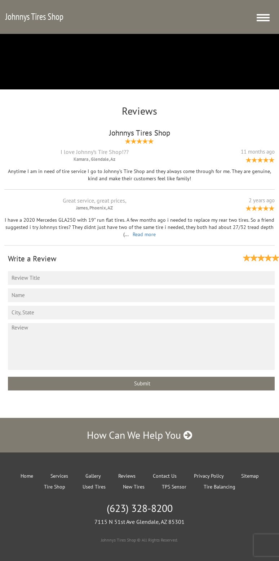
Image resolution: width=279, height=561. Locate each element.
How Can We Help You (139, 435)
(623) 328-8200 (140, 508)
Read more (144, 234)
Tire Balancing (219, 486)
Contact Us (165, 476)
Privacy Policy (209, 476)
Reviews (127, 476)
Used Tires (94, 486)
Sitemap (250, 476)
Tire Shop (54, 486)
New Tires (134, 486)
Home (27, 476)
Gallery (93, 476)
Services (59, 476)
